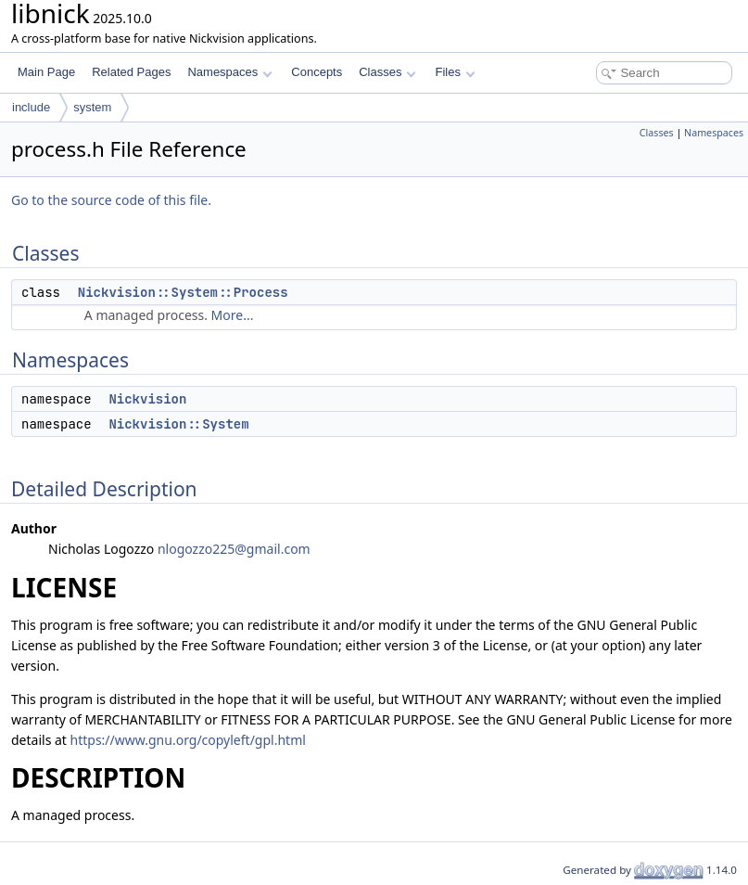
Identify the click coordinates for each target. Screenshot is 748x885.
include (31, 107)
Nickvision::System (178, 424)
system (92, 107)
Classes (387, 72)
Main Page (46, 72)
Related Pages (131, 72)
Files (455, 72)
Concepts (316, 72)
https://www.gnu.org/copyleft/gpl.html (188, 740)
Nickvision (147, 399)
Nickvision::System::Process (183, 292)
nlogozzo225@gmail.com (234, 549)
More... (232, 315)
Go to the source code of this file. (111, 200)
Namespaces (229, 72)
